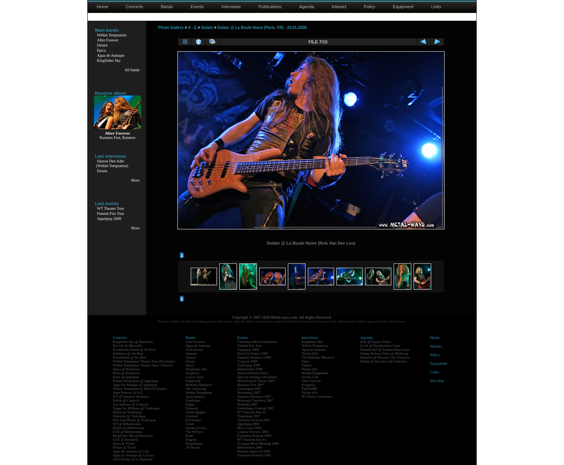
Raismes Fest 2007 (250, 385)
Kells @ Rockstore (126, 373)
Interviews (231, 6)
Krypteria (192, 373)
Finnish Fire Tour (111, 213)
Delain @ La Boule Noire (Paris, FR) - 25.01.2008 (262, 27)
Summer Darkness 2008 (254, 357)
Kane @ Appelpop (126, 377)
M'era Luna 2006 (249, 428)
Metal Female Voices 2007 (256, 381)
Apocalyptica (195, 396)
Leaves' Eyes (195, 377)
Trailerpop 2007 (248, 416)
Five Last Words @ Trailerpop (134, 420)
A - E (192, 27)
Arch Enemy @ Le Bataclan (133, 459)
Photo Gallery (171, 27)
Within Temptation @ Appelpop (135, 381)
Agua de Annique (111, 55)
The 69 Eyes (194, 432)
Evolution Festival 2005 (254, 455)
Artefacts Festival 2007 (253, 420)
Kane (189, 436)
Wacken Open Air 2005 (254, 451)
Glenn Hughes (196, 412)
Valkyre (307, 365)
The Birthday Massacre (318, 357)
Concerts (134, 6)
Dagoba (191, 440)
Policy (369, 6)
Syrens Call (310, 377)
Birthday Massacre (199, 385)
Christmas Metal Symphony (257, 342)
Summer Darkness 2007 (254, 396)
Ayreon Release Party (252, 373)
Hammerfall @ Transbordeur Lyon (384, 349)
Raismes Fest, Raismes (117, 137)
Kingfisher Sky (109, 60)
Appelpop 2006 (248, 424)
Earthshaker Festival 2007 (255, 408)
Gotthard (192, 416)
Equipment (403, 6)
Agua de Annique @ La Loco (133, 455)
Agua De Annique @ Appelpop (135, 385)
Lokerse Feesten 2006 (252, 432)
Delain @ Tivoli (124, 447)
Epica (101, 50)
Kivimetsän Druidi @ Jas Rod (134, 349)
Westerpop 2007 (248, 393)
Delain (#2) (310, 369)
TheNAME (310, 389)
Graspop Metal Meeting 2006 (258, 443)
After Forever (108, 40)
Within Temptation (112, 35)
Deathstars (193, 400)
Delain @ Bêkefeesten (129, 428)
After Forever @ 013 (128, 393)
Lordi (189, 424)
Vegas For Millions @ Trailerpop (136, 408)
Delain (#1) (310, 393)
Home (102, 6)
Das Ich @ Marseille (127, 346)
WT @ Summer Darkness (131, 396)
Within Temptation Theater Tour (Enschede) (144, 361)
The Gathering (196, 389)
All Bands (193, 447)
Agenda (306, 6)
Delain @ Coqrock (126, 400)
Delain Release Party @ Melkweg (384, 353)
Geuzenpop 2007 (249, 389)
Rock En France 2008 (252, 353)
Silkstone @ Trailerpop (129, 416)
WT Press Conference (317, 396)
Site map (437, 380)
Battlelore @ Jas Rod (128, 353)
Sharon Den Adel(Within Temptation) (112, 163)
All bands (132, 70)
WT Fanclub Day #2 (251, 412)
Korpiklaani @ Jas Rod (129, 357)
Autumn (191, 353)
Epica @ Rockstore (126, 369)
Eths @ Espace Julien (375, 342)
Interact (339, 6)
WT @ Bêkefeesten (127, 424)
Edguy (190, 404)
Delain (102, 45)
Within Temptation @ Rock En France (140, 389)
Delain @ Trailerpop (127, 412)
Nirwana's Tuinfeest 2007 (255, 400)
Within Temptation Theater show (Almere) (143, 365)
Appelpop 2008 (109, 218)
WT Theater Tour (110, 208)
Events (197, 6)
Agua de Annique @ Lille (131, 451)
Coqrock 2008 (247, 361)
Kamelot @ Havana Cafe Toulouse (384, 357)
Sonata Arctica (196, 428)
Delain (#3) (310, 353)
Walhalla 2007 (247, 404)
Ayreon (191, 357)
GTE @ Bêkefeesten (127, 432)
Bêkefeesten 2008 (249, 369)
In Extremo (194, 420)
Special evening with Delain (257, 377)
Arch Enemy (195, 349)
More (135, 180)
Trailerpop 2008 (248, 365)
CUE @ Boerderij (125, 440)
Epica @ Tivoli (123, 443)
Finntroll (192, 408)
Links (436, 6)
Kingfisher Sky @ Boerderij (133, 342)
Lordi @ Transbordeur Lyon (380, 346)
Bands (167, 6)
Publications (270, 6)
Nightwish (193, 381)
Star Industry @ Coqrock (130, 404)
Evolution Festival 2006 (254, 436)
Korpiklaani (194, 443)
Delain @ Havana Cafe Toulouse (383, 361)
